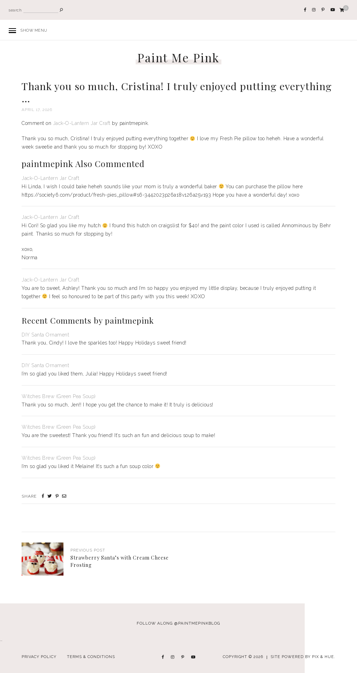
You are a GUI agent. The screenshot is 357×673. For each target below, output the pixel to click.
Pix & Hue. (323, 657)
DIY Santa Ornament (45, 335)
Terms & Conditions (91, 657)
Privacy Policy (39, 657)
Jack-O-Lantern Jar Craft (82, 123)
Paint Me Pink (178, 57)
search (15, 10)
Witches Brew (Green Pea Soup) (59, 396)
